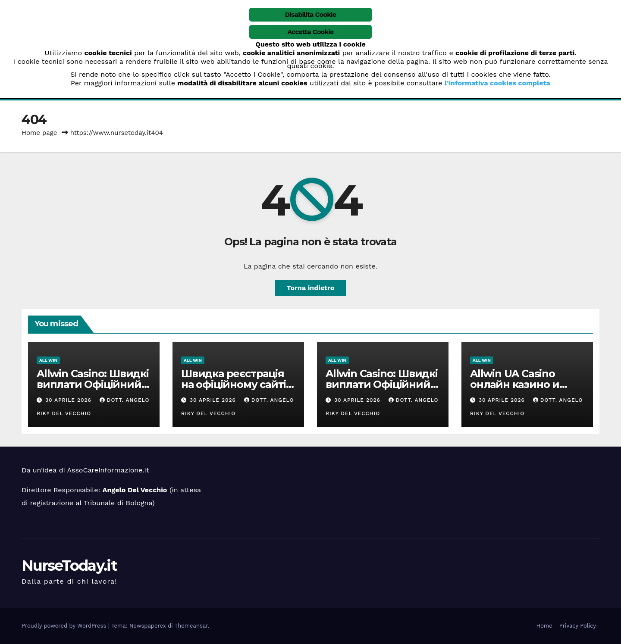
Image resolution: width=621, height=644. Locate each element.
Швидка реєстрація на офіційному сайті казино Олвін (233, 384)
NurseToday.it (69, 565)
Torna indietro (311, 288)
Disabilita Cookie (310, 14)
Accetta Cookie (311, 32)
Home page (39, 133)
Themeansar (191, 625)
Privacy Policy (577, 625)
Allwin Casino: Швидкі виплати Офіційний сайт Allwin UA (93, 384)
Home (544, 625)
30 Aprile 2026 (69, 400)
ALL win (48, 360)
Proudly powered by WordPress (65, 625)
